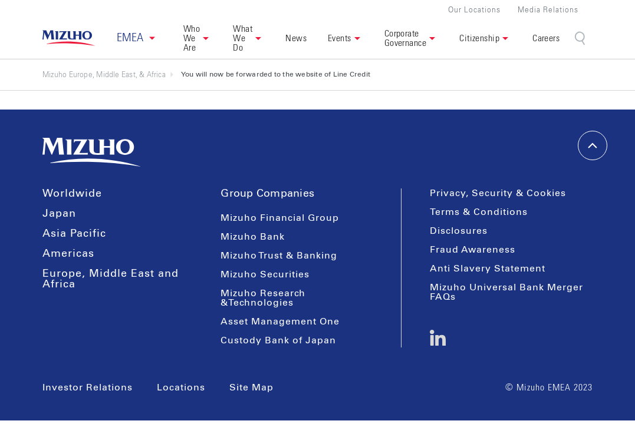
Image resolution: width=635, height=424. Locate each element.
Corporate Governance (405, 38)
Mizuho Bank (253, 236)
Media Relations (548, 10)
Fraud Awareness (472, 249)
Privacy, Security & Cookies (498, 193)
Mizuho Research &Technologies (263, 298)
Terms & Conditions (479, 212)
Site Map (251, 387)
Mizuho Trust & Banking (279, 255)
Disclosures (459, 231)
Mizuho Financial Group (280, 218)
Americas (68, 254)
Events (339, 38)
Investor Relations (87, 387)
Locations (181, 387)
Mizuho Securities (265, 274)
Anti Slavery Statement (487, 268)
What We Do (242, 38)
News (296, 38)
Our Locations (474, 10)
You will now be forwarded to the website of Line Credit (275, 74)
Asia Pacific (74, 233)
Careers (546, 38)
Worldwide (72, 193)
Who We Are (191, 38)
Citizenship (479, 38)
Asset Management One (280, 321)
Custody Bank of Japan (278, 340)
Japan (59, 213)
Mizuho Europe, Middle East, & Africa (108, 74)
